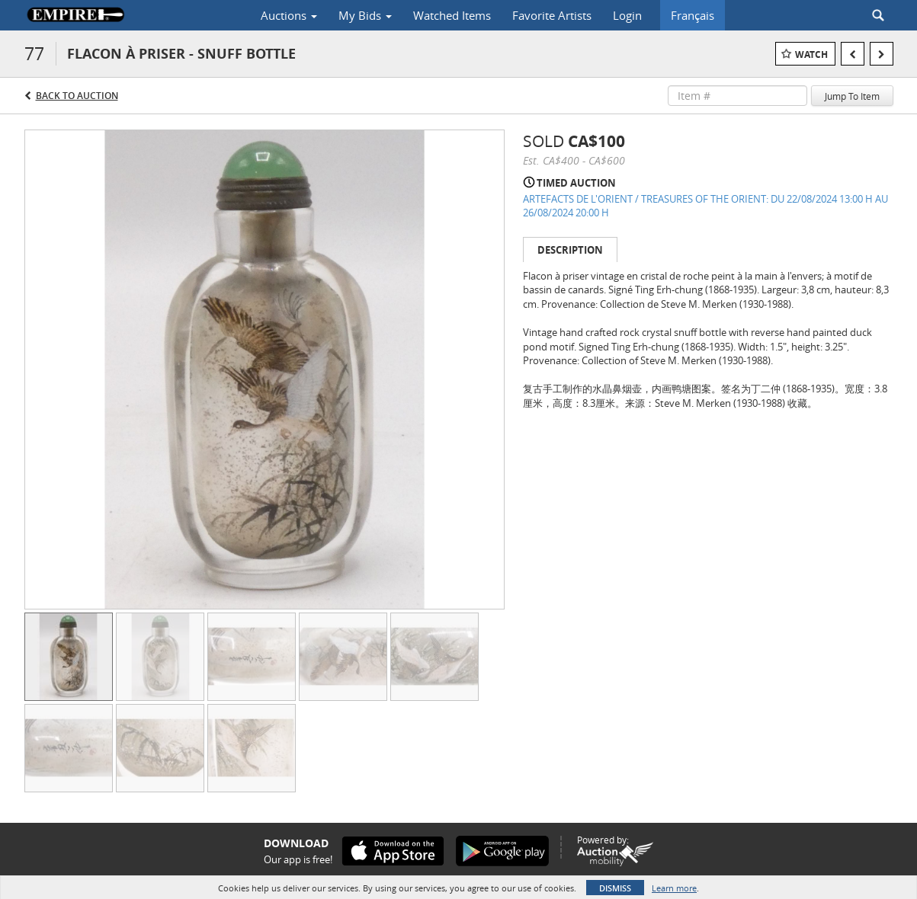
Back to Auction (77, 95)
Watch (811, 54)
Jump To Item (852, 96)
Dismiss (615, 888)
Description (570, 250)
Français (692, 15)
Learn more (674, 888)
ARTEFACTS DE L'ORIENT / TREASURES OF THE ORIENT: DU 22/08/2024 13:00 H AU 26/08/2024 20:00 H (705, 206)
